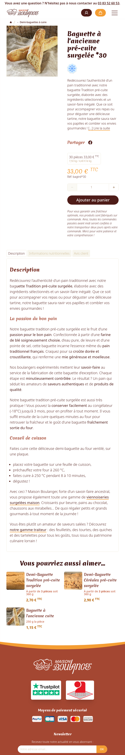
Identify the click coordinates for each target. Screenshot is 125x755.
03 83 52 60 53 (108, 3)
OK (102, 749)
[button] (86, 13)
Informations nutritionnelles (49, 253)
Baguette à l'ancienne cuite (40, 613)
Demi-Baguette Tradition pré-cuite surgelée (43, 580)
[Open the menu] (115, 13)
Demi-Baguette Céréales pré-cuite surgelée (100, 580)
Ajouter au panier (93, 200)
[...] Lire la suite (99, 128)
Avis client (81, 253)
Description (16, 253)
